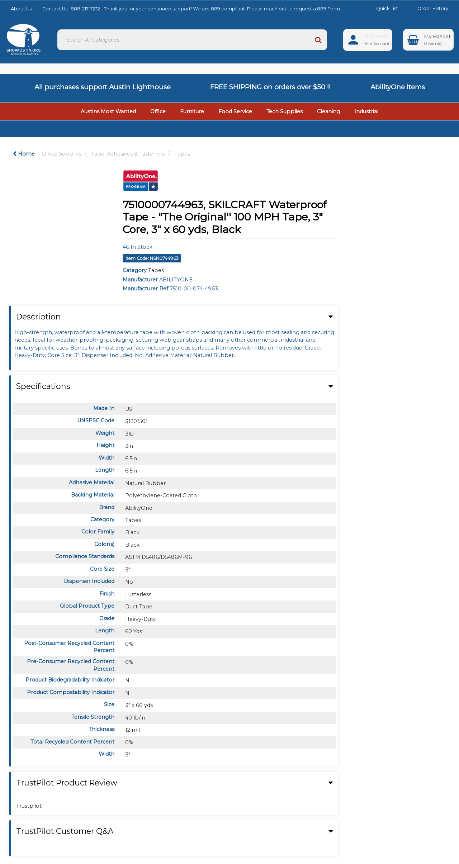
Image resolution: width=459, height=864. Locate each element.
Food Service (235, 111)
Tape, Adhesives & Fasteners (128, 154)
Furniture (192, 111)
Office (158, 111)
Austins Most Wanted (108, 111)
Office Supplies (61, 154)
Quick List (381, 8)
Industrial (366, 111)
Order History (427, 8)
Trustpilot (29, 806)
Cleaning (328, 111)
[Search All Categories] (192, 39)
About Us (21, 8)
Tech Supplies (284, 111)
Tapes (182, 154)
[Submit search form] (318, 39)
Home (24, 154)
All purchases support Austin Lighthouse (102, 87)
